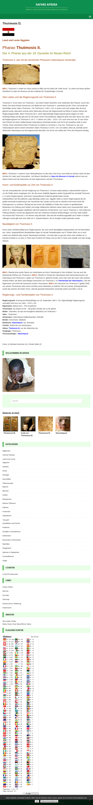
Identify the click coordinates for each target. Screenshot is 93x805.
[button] (89, 16)
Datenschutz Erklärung (11, 603)
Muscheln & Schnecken (11, 539)
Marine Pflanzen (9, 503)
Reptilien (6, 544)
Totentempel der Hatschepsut (70, 281)
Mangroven (7, 499)
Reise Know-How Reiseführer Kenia (16, 624)
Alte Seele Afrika (9, 621)
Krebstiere (6, 535)
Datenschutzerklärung (49, 801)
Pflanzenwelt (7, 483)
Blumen (5, 490)
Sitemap (5, 599)
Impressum (7, 607)
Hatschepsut (17, 323)
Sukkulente (6, 515)
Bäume (5, 486)
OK (37, 801)
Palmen (5, 507)
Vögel (4, 560)
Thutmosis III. (14, 328)
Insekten (6, 527)
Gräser (5, 495)
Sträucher (6, 511)
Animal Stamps (8, 454)
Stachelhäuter (8, 556)
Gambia (5, 466)
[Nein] (90, 800)
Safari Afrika (7, 587)
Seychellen (6, 479)
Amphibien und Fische (11, 523)
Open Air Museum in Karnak (62, 176)
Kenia (4, 470)
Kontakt (5, 595)
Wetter (5, 591)
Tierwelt (5, 520)
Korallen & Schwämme (11, 531)
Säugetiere (6, 548)
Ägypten (5, 462)
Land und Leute (8, 459)
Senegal (5, 474)
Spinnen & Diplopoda (10, 552)
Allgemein (6, 450)
